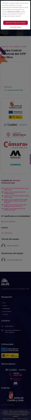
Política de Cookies (13, 12)
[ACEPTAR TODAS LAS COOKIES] (15, 23)
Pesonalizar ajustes (15, 27)
